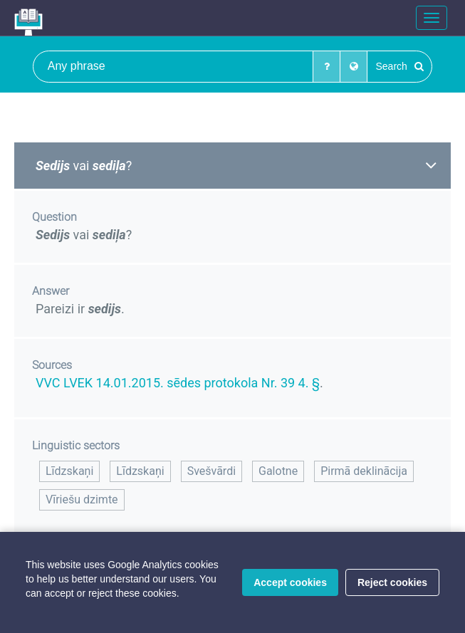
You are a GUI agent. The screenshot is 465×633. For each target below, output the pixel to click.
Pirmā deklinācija (363, 471)
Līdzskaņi (69, 471)
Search (399, 66)
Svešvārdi (211, 471)
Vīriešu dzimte (82, 499)
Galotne (278, 471)
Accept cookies (290, 582)
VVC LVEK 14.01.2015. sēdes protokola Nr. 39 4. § (178, 382)
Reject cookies (392, 582)
